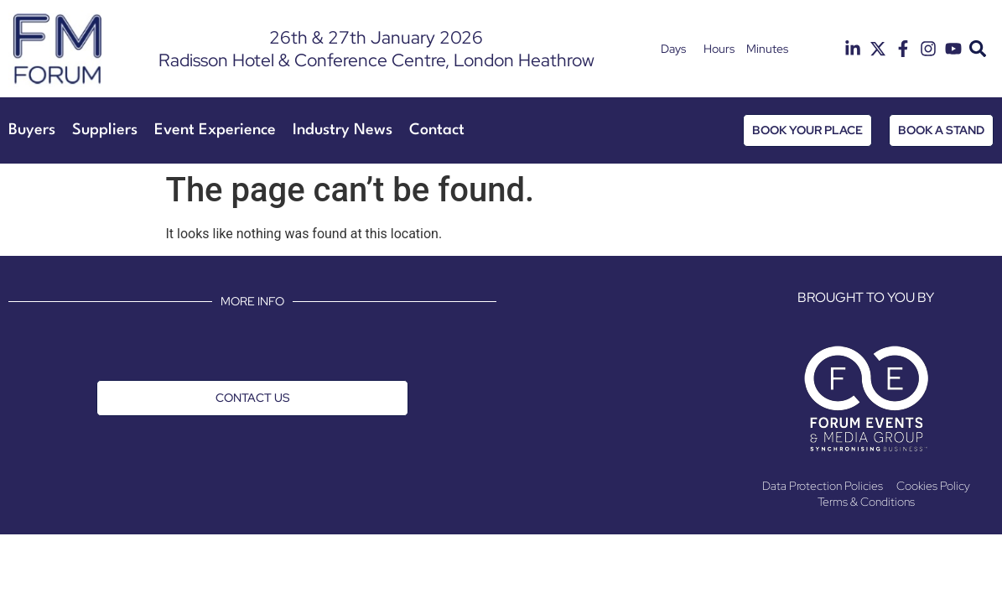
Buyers (31, 130)
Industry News (342, 130)
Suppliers (105, 130)
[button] (977, 49)
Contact (437, 130)
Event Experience (215, 130)
